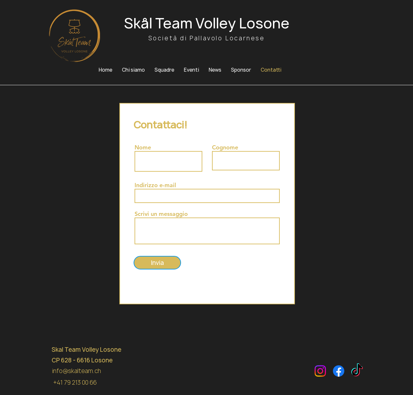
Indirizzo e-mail (155, 185)
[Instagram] (320, 371)
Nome (143, 147)
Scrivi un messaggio (161, 214)
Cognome (225, 147)
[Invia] (157, 262)
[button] (164, 70)
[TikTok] (357, 371)
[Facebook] (338, 371)
